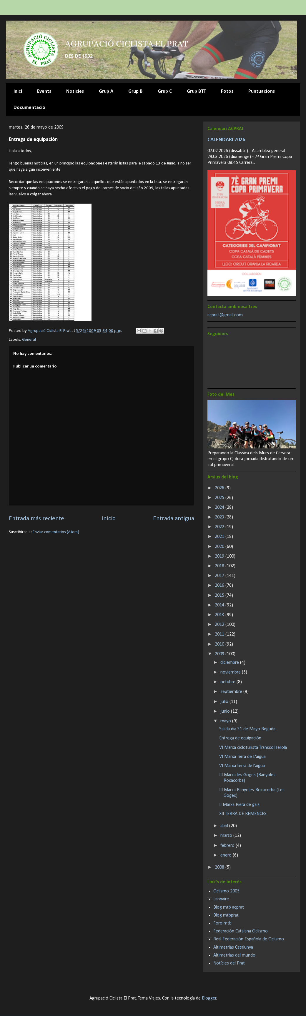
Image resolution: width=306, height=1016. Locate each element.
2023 (220, 517)
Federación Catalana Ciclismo (240, 931)
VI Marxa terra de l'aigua (242, 766)
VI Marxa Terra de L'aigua (242, 756)
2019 (220, 556)
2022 (220, 527)
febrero (228, 845)
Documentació (29, 107)
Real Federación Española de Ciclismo (248, 939)
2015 (220, 595)
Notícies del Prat (229, 963)
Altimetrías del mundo (234, 955)
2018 (220, 566)
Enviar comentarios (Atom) (56, 532)
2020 (220, 546)
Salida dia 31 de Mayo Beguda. (247, 729)
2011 (220, 634)
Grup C (165, 91)
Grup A (106, 91)
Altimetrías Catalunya (233, 947)
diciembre (230, 662)
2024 (220, 507)
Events (44, 91)
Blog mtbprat (226, 915)
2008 (220, 867)
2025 (220, 497)
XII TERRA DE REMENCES (243, 814)
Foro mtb (222, 923)
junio (225, 711)
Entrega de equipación (240, 738)
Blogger (209, 998)
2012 (220, 624)
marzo (226, 835)
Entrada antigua (173, 519)
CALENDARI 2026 (226, 140)
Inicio (109, 519)
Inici (18, 91)
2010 (220, 644)
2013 (220, 615)
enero (226, 855)
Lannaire (221, 899)
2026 (220, 488)
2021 (220, 536)
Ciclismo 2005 (226, 891)
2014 (220, 605)
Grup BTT (196, 91)
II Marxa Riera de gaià (239, 804)
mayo (226, 721)
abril (224, 826)
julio (225, 701)
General (29, 339)
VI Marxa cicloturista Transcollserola (253, 747)
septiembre (231, 691)
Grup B (135, 91)
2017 (220, 575)
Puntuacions (261, 91)
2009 (220, 654)
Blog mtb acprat (228, 907)
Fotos (227, 91)
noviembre (231, 672)
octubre (228, 682)
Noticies (75, 91)
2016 (220, 585)
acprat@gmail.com (225, 315)
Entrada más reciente (36, 519)
